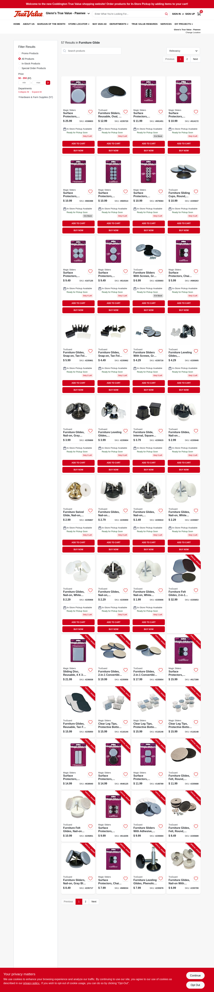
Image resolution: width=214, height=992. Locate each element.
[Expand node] (19, 97)
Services (166, 24)
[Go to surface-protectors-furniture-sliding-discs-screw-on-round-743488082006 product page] (148, 195)
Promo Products (30, 53)
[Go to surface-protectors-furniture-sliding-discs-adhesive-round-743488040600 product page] (183, 115)
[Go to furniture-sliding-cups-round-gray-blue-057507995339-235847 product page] (183, 195)
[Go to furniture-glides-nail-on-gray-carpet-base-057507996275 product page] (78, 434)
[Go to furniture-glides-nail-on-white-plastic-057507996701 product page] (78, 594)
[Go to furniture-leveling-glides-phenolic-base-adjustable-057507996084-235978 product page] (148, 868)
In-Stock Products (31, 63)
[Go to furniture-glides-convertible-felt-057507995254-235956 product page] (113, 659)
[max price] (38, 83)
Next (195, 59)
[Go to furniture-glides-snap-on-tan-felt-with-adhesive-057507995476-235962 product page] (113, 355)
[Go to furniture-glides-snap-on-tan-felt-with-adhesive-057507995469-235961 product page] (78, 355)
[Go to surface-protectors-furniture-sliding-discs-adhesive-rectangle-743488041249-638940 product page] (78, 764)
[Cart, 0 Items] (199, 14)
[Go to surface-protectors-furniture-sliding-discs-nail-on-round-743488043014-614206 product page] (113, 816)
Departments (118, 24)
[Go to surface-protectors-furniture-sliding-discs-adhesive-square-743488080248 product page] (78, 195)
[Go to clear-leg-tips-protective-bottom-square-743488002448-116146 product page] (148, 712)
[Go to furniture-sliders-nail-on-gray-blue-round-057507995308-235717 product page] (78, 868)
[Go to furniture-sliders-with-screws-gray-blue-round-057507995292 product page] (148, 355)
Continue (195, 975)
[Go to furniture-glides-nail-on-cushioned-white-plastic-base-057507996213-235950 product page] (113, 514)
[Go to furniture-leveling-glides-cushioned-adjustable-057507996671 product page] (183, 355)
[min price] (24, 83)
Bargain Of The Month (51, 24)
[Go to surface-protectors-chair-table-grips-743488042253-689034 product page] (113, 868)
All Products (28, 59)
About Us (29, 24)
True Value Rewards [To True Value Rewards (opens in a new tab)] (145, 24)
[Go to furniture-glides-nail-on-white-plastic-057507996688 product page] (148, 594)
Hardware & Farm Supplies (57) (36, 97)
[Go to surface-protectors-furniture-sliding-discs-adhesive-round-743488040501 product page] (113, 275)
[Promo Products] (19, 53)
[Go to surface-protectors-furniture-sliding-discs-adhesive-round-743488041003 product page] (78, 115)
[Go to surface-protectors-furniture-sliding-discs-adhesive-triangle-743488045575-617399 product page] (183, 659)
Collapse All (23, 92)
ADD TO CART (78, 143)
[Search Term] (131, 14)
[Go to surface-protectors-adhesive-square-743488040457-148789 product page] (148, 764)
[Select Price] (48, 83)
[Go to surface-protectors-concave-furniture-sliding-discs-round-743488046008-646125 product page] (113, 764)
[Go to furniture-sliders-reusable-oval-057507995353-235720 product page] (113, 115)
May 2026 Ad (100, 24)
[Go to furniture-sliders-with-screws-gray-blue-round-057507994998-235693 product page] (148, 275)
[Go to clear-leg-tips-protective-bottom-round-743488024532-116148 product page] (183, 712)
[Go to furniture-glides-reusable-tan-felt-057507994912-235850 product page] (78, 712)
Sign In (176, 14)
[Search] (166, 13)
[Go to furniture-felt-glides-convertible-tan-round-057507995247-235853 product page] (183, 594)
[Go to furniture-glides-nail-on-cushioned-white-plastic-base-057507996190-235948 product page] (183, 434)
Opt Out (195, 985)
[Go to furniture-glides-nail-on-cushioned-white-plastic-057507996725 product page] (148, 514)
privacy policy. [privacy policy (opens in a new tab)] (31, 983)
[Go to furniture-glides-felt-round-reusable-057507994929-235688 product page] (183, 764)
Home (17, 24)
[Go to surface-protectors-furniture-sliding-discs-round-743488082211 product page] (148, 115)
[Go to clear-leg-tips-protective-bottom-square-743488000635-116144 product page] (113, 712)
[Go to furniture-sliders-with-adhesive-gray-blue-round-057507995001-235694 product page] (148, 816)
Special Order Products (34, 68)
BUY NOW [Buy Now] (78, 151)
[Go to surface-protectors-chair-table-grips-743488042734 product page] (183, 275)
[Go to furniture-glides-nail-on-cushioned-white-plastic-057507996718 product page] (113, 594)
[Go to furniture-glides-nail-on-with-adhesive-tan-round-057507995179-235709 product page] (183, 868)
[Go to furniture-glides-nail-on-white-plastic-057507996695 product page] (183, 514)
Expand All (37, 92)
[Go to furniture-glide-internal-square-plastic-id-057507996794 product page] (148, 434)
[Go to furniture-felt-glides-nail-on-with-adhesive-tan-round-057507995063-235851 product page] (78, 816)
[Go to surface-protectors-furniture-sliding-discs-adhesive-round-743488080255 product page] (113, 195)
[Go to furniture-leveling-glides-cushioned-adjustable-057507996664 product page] (113, 434)
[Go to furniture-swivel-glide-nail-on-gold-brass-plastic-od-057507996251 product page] (78, 514)
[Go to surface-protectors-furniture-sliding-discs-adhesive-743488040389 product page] (78, 275)
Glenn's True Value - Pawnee (68, 13)
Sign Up (190, 14)
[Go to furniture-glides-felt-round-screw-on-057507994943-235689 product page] (183, 816)
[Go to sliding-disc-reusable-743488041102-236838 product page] (78, 659)
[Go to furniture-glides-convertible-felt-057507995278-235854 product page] (148, 659)
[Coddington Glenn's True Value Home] (29, 14)
